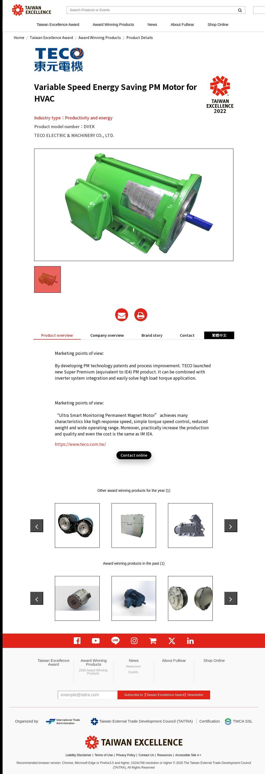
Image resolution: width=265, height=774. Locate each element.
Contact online (134, 455)
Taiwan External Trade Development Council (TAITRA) (142, 721)
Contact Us (146, 755)
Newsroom (133, 666)
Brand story (152, 335)
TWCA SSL (238, 721)
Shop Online (218, 24)
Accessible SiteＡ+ (188, 755)
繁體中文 (219, 335)
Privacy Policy (125, 755)
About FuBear (182, 24)
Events (133, 672)
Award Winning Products (113, 24)
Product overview (57, 335)
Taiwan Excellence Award (57, 24)
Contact (187, 335)
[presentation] (36, 525)
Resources (164, 755)
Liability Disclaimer (78, 755)
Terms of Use (103, 755)
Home (19, 37)
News (152, 24)
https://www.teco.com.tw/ (80, 444)
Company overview (107, 335)
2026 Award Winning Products (93, 672)
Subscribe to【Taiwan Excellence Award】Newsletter (163, 695)
